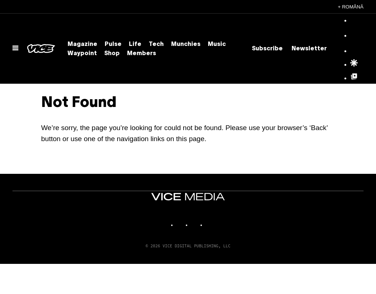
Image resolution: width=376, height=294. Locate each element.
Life (135, 44)
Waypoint (82, 53)
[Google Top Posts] (354, 78)
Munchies (185, 44)
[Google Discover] (354, 65)
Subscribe (267, 48)
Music (217, 44)
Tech (156, 44)
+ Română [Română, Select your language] (351, 7)
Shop (112, 53)
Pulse (113, 44)
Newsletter (309, 48)
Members (141, 53)
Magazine (82, 44)
